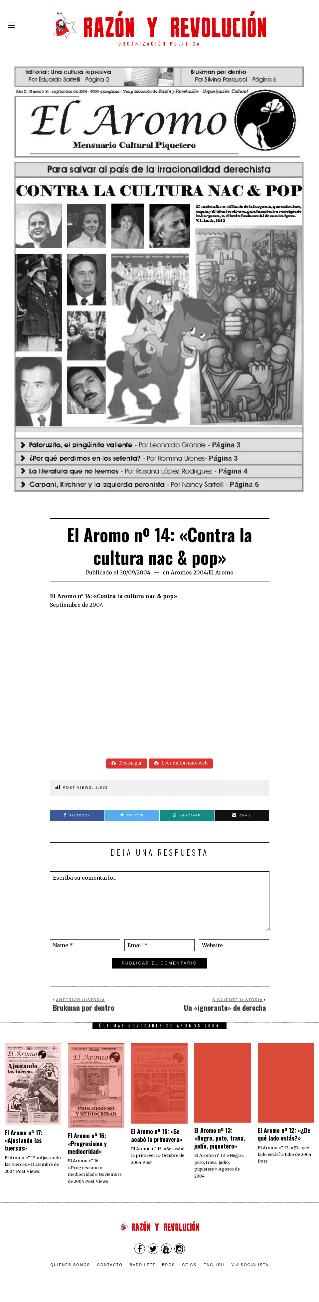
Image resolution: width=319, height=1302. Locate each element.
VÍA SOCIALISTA (249, 1266)
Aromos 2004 (189, 572)
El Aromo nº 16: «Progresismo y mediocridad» (87, 1145)
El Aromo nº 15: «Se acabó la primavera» (156, 1136)
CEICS (189, 1266)
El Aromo (221, 572)
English (214, 1266)
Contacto (110, 1266)
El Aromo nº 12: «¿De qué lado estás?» (284, 1135)
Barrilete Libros (152, 1266)
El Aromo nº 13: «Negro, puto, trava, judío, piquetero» (219, 1139)
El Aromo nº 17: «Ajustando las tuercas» (24, 1141)
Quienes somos (70, 1266)
